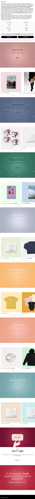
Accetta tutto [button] (25, 36)
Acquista (17, 57)
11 (25, 260)
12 (27, 260)
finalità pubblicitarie (19, 11)
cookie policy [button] (28, 7)
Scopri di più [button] (17, 34)
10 (23, 260)
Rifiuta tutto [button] (9, 36)
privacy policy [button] (9, 4)
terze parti (19, 8)
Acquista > (17, 460)
